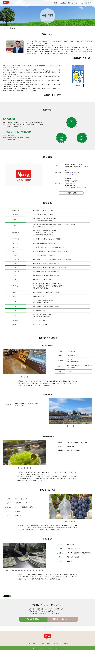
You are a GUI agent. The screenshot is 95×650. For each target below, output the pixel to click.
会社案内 (63, 3)
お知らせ (70, 3)
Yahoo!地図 (68, 174)
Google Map (75, 174)
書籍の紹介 (78, 85)
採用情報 (88, 3)
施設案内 (55, 3)
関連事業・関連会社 (71, 193)
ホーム (48, 3)
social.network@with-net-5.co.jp (77, 187)
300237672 (85, 166)
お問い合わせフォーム (63, 619)
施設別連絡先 (33, 619)
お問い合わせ (79, 3)
